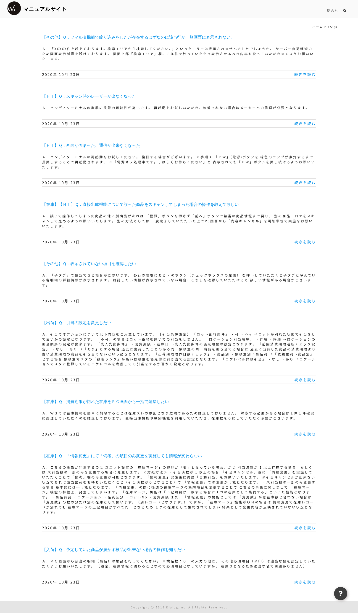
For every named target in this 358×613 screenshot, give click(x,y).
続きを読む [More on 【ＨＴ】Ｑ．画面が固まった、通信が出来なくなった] (305, 182)
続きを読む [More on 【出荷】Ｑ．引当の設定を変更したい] (305, 379)
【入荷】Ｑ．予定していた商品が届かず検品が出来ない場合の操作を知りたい (113, 549)
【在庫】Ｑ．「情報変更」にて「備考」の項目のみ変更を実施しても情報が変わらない (122, 456)
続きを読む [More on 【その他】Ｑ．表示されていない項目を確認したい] (305, 301)
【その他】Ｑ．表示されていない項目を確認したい (89, 263)
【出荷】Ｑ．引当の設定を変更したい (76, 322)
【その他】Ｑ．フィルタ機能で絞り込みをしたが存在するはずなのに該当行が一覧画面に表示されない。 (138, 37)
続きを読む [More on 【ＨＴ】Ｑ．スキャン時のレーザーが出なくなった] (305, 123)
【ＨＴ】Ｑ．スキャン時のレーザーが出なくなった (89, 96)
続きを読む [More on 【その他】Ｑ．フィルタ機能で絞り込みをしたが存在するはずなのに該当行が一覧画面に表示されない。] (305, 74)
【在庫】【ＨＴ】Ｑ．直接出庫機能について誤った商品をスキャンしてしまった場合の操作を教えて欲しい (140, 204)
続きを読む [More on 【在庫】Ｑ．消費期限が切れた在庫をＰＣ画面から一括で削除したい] (305, 434)
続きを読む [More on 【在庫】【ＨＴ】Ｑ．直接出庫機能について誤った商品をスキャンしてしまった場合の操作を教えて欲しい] (305, 242)
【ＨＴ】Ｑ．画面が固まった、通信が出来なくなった (91, 145)
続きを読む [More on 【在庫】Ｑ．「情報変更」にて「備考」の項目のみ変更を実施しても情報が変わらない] (305, 527)
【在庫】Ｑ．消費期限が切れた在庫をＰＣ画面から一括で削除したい (105, 401)
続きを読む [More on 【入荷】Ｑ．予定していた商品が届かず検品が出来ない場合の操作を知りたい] (305, 582)
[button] (345, 10)
